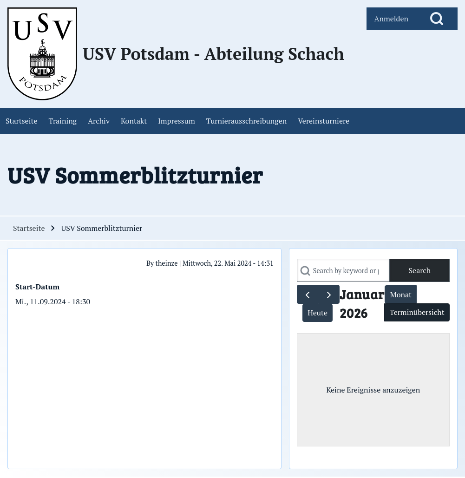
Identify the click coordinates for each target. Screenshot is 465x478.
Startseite (29, 228)
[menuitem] (391, 18)
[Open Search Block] (437, 18)
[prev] (308, 294)
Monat (401, 294)
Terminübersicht (417, 312)
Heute (317, 313)
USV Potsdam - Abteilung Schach (213, 54)
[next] (329, 294)
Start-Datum (37, 287)
